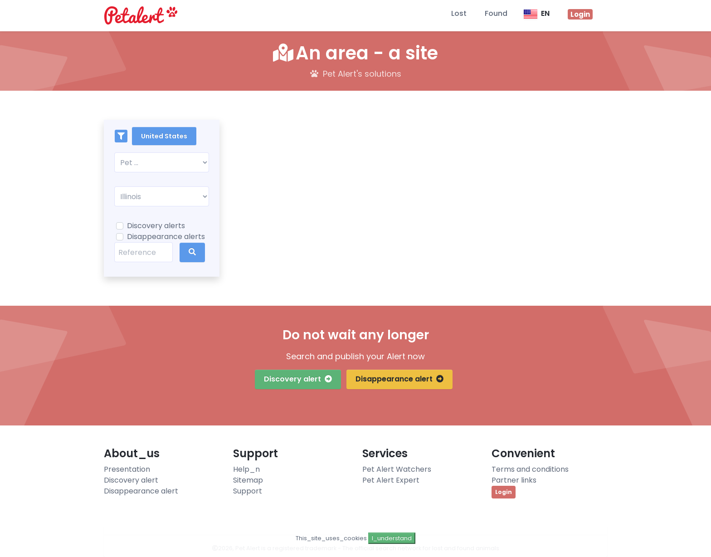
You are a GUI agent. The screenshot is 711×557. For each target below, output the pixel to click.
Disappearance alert (399, 379)
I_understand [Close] (392, 538)
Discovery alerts (156, 225)
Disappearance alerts (166, 236)
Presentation (127, 469)
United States (164, 136)
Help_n (246, 469)
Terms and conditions (530, 469)
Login (503, 492)
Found (496, 13)
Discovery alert (298, 379)
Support (247, 491)
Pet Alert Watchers (396, 469)
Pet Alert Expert (390, 480)
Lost (459, 13)
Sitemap (248, 480)
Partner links (514, 480)
